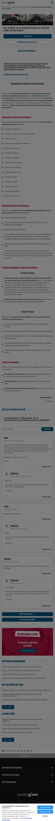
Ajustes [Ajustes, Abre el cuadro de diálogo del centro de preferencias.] (45, 816)
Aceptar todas (45, 807)
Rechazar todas (45, 812)
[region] (27, 812)
